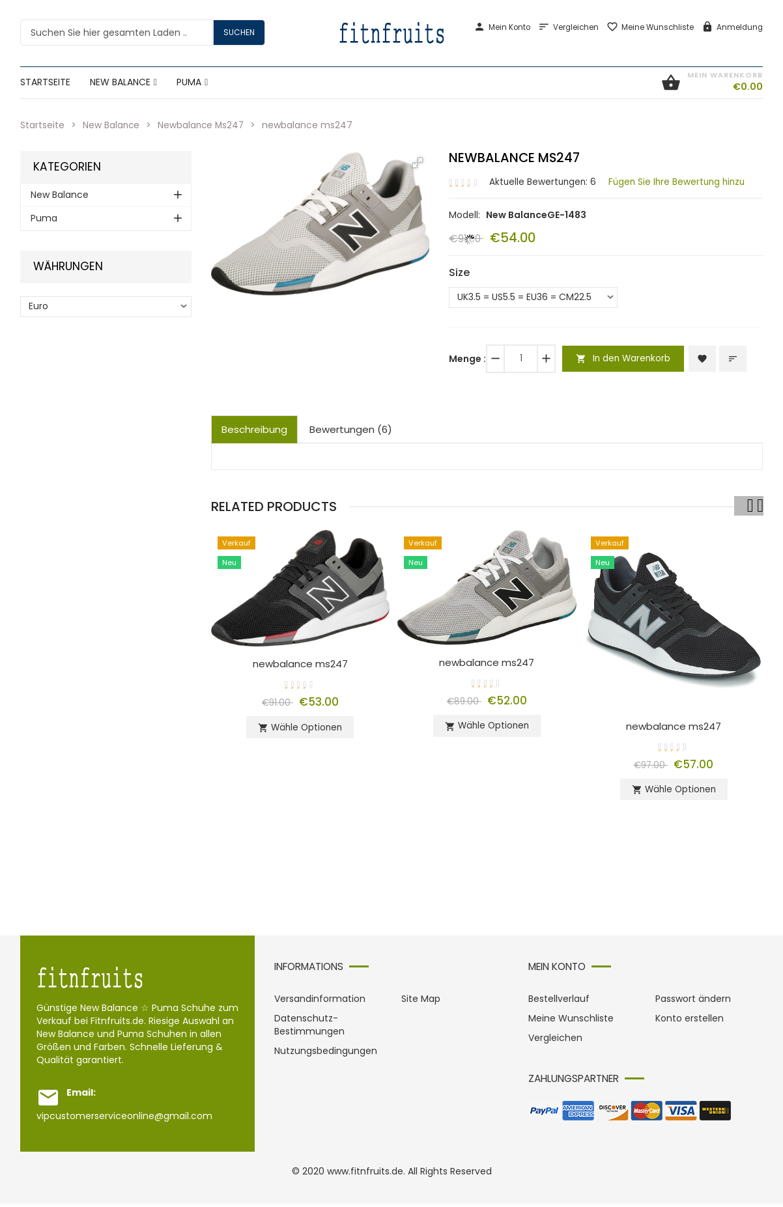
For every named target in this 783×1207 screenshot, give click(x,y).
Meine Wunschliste (650, 27)
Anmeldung (732, 27)
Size (459, 272)
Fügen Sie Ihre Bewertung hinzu (681, 180)
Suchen (239, 32)
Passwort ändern (693, 1001)
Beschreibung (254, 429)
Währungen (68, 266)
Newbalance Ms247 (203, 125)
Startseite (42, 125)
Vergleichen (568, 27)
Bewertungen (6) (350, 429)
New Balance (112, 125)
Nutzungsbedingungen (325, 1054)
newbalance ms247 (300, 663)
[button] (417, 162)
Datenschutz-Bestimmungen (309, 1028)
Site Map (420, 1001)
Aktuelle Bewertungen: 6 (544, 180)
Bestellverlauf (559, 1001)
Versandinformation (319, 1001)
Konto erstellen (689, 1021)
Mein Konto (502, 27)
